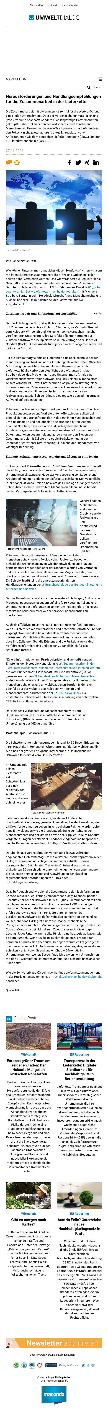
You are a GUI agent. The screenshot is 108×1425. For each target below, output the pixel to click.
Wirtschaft (28, 1054)
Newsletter (36, 5)
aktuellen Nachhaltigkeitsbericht (80, 976)
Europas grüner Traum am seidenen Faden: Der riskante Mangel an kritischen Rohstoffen (28, 1067)
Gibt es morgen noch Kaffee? (28, 1221)
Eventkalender (69, 5)
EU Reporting (79, 1054)
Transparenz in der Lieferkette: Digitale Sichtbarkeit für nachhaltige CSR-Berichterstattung (79, 1069)
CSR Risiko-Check (69, 693)
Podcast (52, 5)
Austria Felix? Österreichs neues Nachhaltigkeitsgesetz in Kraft (79, 1226)
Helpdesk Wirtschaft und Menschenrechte (66, 676)
